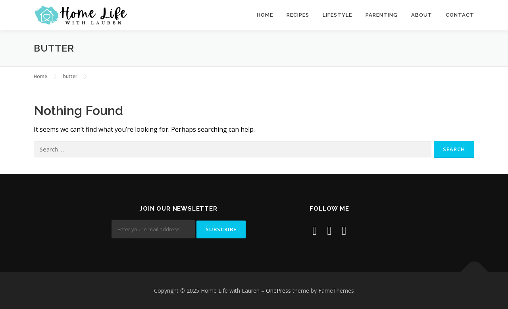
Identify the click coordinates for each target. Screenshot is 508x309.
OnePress (278, 290)
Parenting (382, 15)
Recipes (298, 15)
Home (265, 15)
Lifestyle (337, 15)
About (421, 15)
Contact (460, 15)
